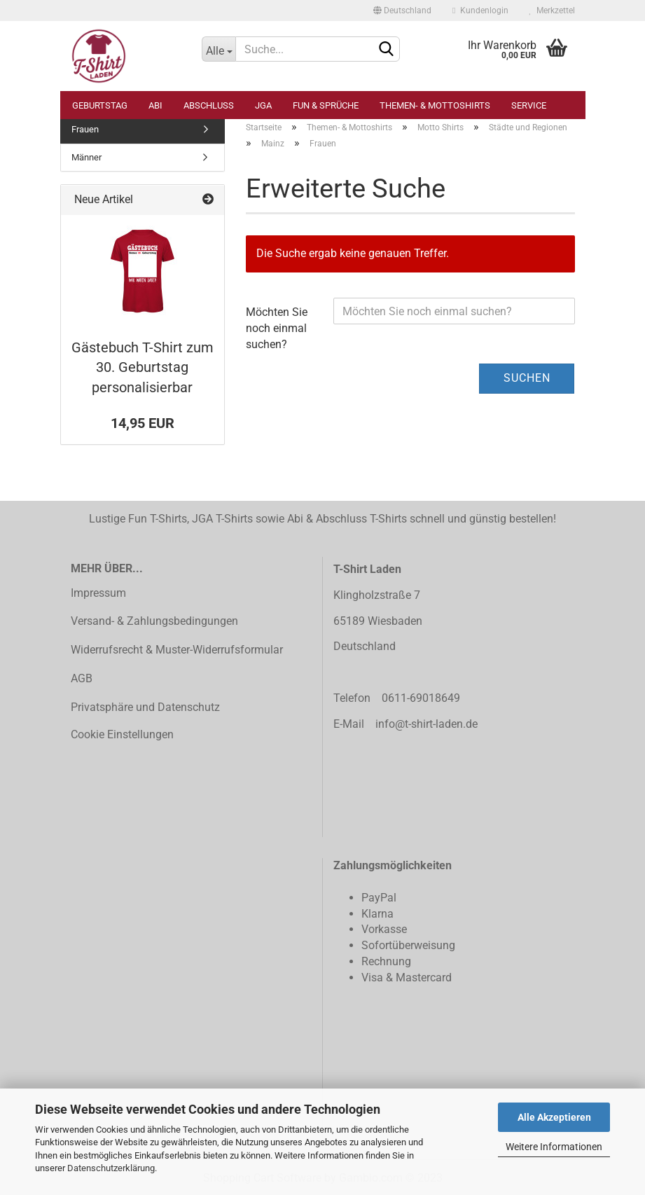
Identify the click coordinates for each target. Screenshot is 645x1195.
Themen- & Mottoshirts (435, 105)
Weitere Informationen (554, 1146)
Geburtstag (99, 105)
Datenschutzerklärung (111, 1168)
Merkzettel (552, 10)
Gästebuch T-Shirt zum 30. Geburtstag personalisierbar (142, 367)
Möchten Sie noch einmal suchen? (276, 328)
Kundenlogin (480, 10)
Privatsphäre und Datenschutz (145, 707)
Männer (86, 157)
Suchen (527, 378)
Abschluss (208, 105)
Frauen (85, 129)
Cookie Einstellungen (122, 734)
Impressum (98, 593)
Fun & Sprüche (326, 105)
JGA (263, 105)
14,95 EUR (142, 423)
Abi (155, 105)
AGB (81, 678)
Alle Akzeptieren (554, 1117)
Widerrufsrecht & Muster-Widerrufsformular (177, 649)
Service (528, 105)
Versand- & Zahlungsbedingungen (154, 621)
